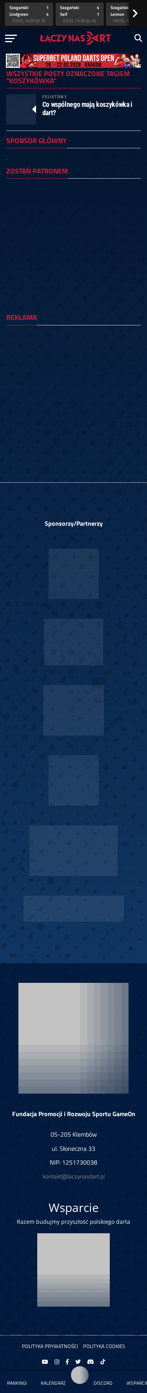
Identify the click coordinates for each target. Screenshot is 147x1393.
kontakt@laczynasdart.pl (74, 1176)
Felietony (54, 96)
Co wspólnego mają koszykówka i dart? (87, 108)
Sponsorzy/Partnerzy (74, 523)
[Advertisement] (73, 405)
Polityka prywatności (50, 1346)
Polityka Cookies (104, 1346)
